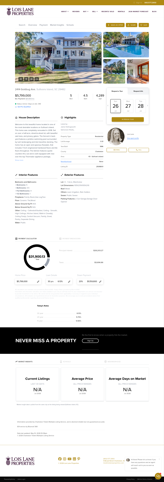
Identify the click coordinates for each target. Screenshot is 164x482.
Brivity (13, 479)
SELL (95, 11)
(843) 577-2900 (109, 459)
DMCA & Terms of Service (144, 479)
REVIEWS (75, 11)
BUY (85, 11)
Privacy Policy (131, 479)
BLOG (154, 11)
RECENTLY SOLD (108, 11)
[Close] (159, 459)
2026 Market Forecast (138, 11)
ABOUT (65, 11)
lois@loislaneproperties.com (113, 463)
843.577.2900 (150, 3)
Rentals (121, 11)
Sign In (137, 3)
